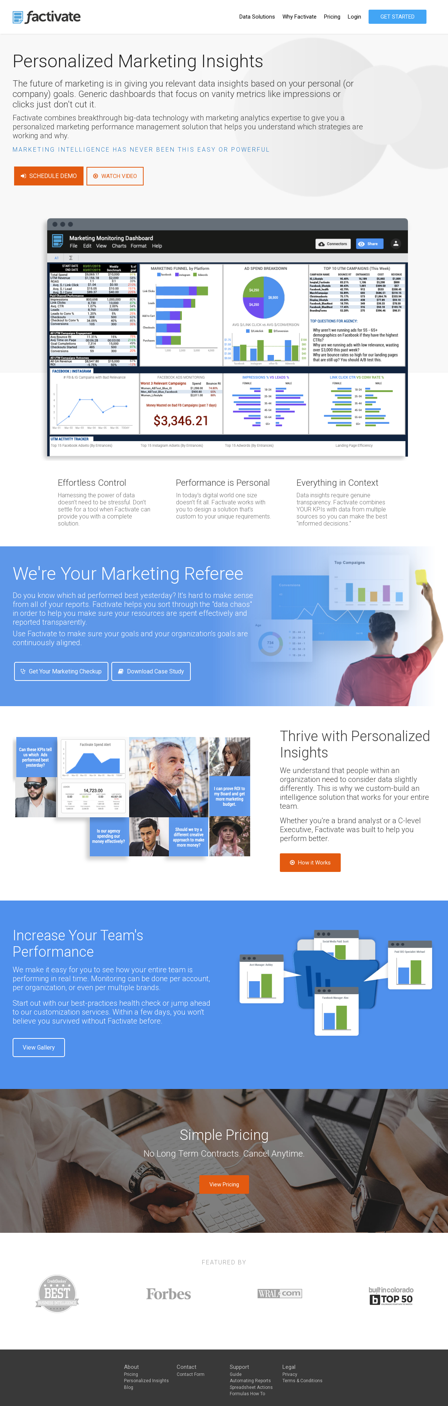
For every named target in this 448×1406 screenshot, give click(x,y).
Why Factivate (299, 16)
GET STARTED (397, 16)
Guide (236, 1374)
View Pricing (224, 1184)
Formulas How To (247, 1393)
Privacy (289, 1374)
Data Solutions (257, 16)
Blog (128, 1387)
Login (354, 16)
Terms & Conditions (302, 1380)
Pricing (332, 16)
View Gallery (39, 1047)
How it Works (310, 862)
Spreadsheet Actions (251, 1387)
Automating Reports (250, 1380)
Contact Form (191, 1374)
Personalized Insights (146, 1380)
